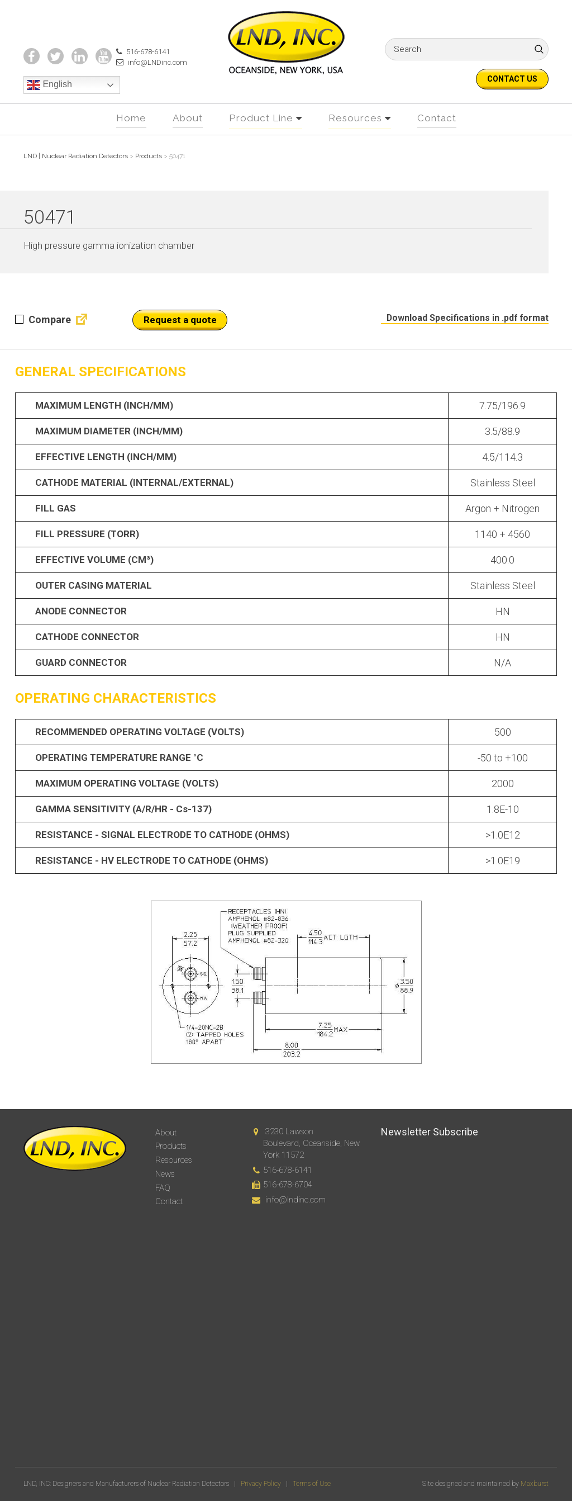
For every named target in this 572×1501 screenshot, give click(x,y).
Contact (441, 138)
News (165, 1174)
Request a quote (180, 339)
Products (171, 1146)
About (184, 138)
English (49, 105)
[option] (286, 1002)
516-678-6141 (140, 71)
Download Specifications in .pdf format (462, 337)
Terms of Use (312, 1484)
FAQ (162, 1188)
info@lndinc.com (295, 1200)
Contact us (512, 78)
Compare (43, 339)
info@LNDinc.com (148, 82)
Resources (357, 138)
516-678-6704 (287, 1185)
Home (126, 138)
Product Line (260, 138)
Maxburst (535, 1484)
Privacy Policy (261, 1484)
